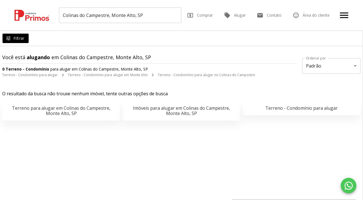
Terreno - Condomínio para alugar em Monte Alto (108, 74)
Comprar (200, 15)
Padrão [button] (313, 66)
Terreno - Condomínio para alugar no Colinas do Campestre (206, 74)
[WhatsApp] (348, 185)
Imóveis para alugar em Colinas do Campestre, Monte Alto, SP (181, 110)
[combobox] (120, 15)
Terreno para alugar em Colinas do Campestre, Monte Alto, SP (61, 110)
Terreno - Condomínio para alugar (30, 74)
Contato (269, 15)
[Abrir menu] (344, 15)
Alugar (235, 15)
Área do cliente (311, 15)
